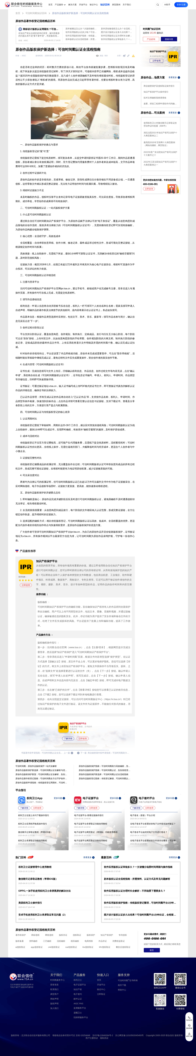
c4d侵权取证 (54, 947)
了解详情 (68, 738)
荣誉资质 (54, 984)
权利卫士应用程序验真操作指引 (32, 824)
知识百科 (105, 4)
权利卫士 (78, 980)
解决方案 (72, 4)
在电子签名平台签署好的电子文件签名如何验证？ (153, 824)
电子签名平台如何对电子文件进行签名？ (148, 832)
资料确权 (33, 941)
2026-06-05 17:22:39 (112, 919)
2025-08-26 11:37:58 (26, 883)
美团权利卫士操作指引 (30, 903)
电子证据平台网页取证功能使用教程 (90, 840)
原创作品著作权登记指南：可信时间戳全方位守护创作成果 (42, 778)
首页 (50, 4)
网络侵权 (49, 935)
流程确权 (61, 941)
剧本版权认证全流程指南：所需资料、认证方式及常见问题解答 (82, 39)
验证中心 (94, 4)
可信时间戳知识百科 (36, 13)
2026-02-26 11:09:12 (26, 871)
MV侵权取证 (104, 947)
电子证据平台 (80, 984)
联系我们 (54, 989)
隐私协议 (104, 1038)
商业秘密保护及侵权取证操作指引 (159, 86)
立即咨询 (149, 189)
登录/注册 (181, 4)
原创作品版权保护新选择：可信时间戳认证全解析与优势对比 (42, 770)
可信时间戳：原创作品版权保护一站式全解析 (36, 766)
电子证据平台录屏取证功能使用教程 (90, 824)
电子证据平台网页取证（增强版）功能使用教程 (96, 832)
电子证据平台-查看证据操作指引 (89, 815)
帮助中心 (122, 990)
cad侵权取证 (71, 947)
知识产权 (78, 989)
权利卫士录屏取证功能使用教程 (32, 840)
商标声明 (54, 999)
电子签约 (78, 994)
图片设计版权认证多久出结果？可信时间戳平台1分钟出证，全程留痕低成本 (117, 32)
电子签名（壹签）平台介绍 (142, 815)
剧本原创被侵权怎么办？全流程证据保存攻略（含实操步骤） (117, 28)
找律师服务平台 (81, 1017)
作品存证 (103, 941)
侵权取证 (77, 935)
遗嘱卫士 (78, 1012)
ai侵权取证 (20, 947)
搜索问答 (169, 39)
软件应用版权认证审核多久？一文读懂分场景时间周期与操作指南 (117, 39)
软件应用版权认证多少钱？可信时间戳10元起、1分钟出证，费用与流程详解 (82, 32)
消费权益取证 (118, 941)
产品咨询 (151, 39)
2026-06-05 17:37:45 (112, 871)
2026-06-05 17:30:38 (112, 895)
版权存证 (63, 935)
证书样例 (128, 980)
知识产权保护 (107, 935)
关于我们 (127, 4)
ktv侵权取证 (87, 947)
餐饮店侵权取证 (123, 947)
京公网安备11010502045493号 (129, 1035)
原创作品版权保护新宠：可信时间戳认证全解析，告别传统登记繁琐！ (42, 774)
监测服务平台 (80, 1008)
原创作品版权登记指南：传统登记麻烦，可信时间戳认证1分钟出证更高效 (105, 778)
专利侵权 (123, 935)
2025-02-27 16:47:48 (26, 907)
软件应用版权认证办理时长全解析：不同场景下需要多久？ (117, 35)
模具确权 (75, 941)
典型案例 (116, 4)
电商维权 (89, 941)
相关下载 (122, 985)
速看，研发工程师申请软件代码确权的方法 (161, 103)
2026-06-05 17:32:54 (112, 883)
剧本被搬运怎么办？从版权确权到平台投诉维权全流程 (82, 28)
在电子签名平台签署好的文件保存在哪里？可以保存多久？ (154, 840)
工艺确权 (47, 941)
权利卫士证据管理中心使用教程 (34, 867)
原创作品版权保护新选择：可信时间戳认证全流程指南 (80, 13)
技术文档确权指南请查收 (155, 98)
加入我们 (54, 1008)
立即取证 (101, 994)
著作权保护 (20, 935)
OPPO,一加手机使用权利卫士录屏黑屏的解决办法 (44, 891)
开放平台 (83, 4)
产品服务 (59, 4)
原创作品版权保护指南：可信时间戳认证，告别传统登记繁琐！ (105, 770)
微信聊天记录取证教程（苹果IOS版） (35, 832)
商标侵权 (35, 935)
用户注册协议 (92, 1038)
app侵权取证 (36, 947)
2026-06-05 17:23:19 (112, 907)
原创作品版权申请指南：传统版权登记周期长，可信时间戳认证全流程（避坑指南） (42, 782)
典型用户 (54, 994)
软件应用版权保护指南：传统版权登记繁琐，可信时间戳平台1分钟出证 (82, 35)
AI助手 (167, 4)
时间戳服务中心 (57, 980)
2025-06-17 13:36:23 (26, 895)
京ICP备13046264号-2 (102, 1035)
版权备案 (19, 941)
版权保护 (91, 935)
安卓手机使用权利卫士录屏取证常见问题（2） (42, 914)
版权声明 (54, 1003)
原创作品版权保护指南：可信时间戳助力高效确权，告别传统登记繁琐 (105, 766)
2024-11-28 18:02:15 (26, 919)
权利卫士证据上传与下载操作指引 (33, 815)
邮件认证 (78, 999)
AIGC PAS (78, 1003)
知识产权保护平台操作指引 (156, 92)
